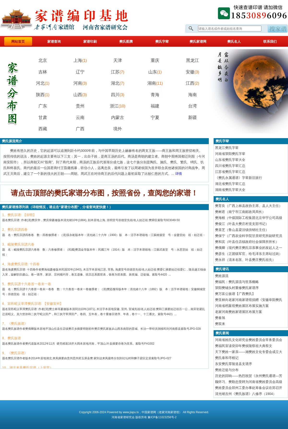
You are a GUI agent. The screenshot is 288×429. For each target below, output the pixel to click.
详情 (178, 174)
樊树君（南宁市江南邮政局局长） (240, 212)
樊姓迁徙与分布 (227, 370)
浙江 (117, 106)
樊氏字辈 (162, 41)
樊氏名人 (234, 41)
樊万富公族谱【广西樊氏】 (235, 294)
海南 (192, 94)
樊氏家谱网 (198, 41)
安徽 (192, 72)
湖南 (155, 83)
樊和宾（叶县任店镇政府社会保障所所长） (247, 242)
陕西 (42, 94)
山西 (80, 94)
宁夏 (155, 117)
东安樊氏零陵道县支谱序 (233, 364)
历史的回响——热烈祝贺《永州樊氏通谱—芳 (248, 376)
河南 (80, 83)
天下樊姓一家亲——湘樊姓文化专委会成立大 (248, 352)
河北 (42, 83)
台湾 (192, 106)
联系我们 (270, 41)
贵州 (80, 106)
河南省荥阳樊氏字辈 (230, 154)
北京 (42, 60)
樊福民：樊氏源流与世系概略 (237, 282)
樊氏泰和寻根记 (227, 358)
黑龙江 (192, 60)
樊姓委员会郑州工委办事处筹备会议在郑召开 (248, 388)
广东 (42, 106)
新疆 (192, 117)
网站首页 (18, 41)
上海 (80, 60)
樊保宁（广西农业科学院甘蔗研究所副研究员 (248, 236)
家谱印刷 (90, 41)
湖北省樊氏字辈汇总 (230, 184)
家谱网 (72, 18)
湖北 (117, 83)
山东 (155, 72)
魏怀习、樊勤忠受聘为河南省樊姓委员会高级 (248, 382)
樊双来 (220, 324)
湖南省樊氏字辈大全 (230, 190)
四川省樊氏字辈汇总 (230, 166)
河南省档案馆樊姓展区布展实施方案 (242, 306)
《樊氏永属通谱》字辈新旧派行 (238, 178)
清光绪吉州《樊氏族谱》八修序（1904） (245, 394)
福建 (155, 106)
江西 (192, 83)
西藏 (42, 128)
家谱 (123, 417)
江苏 (117, 72)
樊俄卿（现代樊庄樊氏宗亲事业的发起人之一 (248, 248)
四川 (117, 94)
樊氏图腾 (126, 41)
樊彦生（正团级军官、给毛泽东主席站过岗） (248, 254)
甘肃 (42, 117)
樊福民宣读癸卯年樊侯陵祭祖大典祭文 (243, 346)
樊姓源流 (221, 276)
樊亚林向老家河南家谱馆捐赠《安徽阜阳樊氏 (248, 300)
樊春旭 (220, 318)
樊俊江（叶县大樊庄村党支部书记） (242, 224)
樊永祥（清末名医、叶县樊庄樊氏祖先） (245, 260)
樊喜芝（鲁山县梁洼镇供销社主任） (242, 230)
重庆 (155, 60)
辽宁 (80, 72)
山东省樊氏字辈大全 (230, 160)
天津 (117, 60)
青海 (155, 94)
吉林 (42, 72)
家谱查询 (54, 41)
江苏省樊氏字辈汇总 (230, 172)
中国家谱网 (149, 412)
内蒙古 (117, 117)
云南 (80, 117)
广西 (80, 128)
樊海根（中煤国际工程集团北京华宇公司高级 (248, 218)
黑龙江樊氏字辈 (227, 148)
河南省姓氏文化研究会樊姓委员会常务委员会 (248, 340)
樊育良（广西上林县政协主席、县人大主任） (248, 206)
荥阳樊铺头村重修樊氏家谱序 (237, 288)
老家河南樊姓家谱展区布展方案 (238, 312)
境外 (117, 128)
